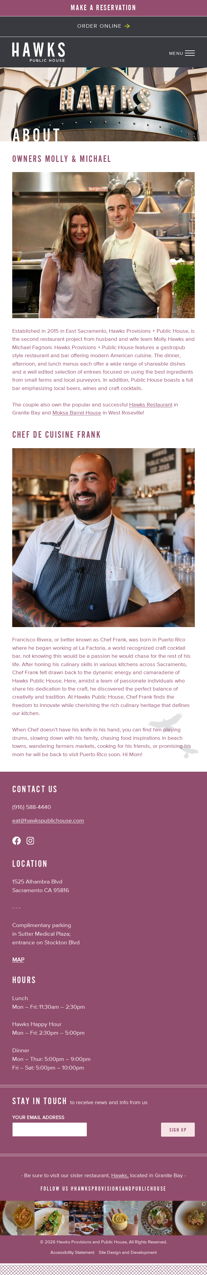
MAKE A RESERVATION (103, 8)
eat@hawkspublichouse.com (48, 821)
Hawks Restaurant (150, 405)
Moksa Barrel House (76, 413)
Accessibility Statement (72, 1252)
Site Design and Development (128, 1252)
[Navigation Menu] (188, 52)
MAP (18, 960)
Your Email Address (38, 1117)
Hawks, (120, 1175)
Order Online (99, 26)
